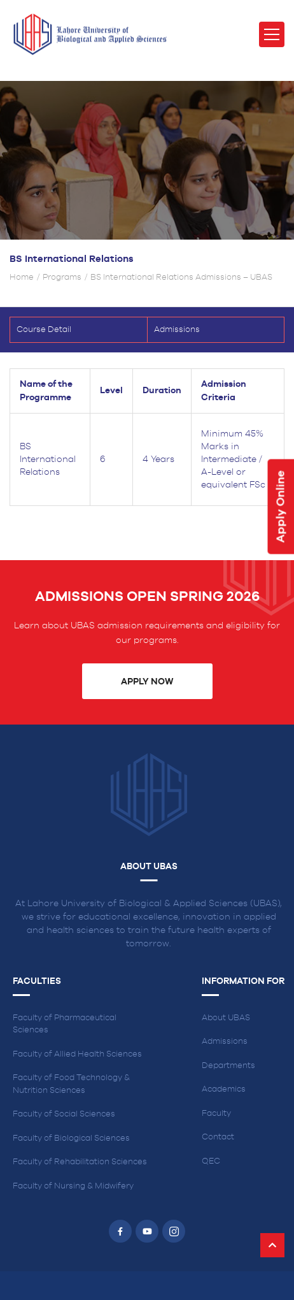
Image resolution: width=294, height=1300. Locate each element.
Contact (218, 1137)
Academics (224, 1089)
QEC (211, 1161)
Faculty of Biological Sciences (71, 1138)
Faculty (216, 1113)
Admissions (225, 1041)
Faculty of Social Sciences (64, 1114)
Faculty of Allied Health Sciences (77, 1054)
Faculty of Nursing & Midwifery (73, 1186)
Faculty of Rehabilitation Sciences (80, 1162)
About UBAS (226, 1018)
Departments (228, 1066)
